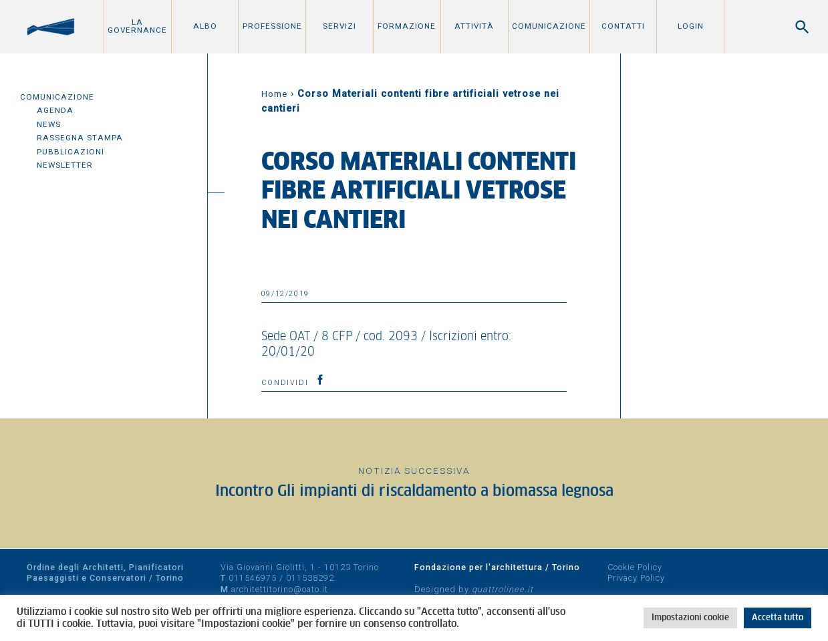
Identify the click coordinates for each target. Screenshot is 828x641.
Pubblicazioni (70, 151)
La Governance (137, 26)
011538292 (310, 578)
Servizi (339, 26)
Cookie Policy (634, 567)
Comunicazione (549, 26)
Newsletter (65, 165)
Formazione (407, 26)
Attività (474, 26)
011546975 (253, 578)
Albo (205, 26)
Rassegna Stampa (80, 137)
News (49, 124)
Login (691, 26)
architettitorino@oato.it (279, 589)
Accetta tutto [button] (777, 618)
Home (274, 94)
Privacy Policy (636, 578)
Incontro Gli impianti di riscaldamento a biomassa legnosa (414, 491)
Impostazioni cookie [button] (690, 618)
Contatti (623, 26)
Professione (272, 26)
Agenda (55, 110)
